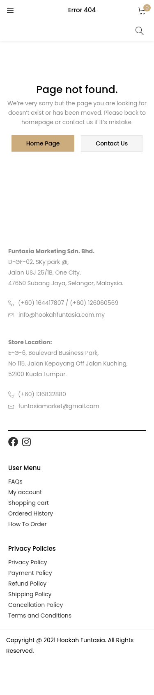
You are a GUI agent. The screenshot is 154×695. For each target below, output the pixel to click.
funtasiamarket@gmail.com (58, 406)
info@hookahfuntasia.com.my (61, 315)
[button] (142, 10)
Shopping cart (28, 503)
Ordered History (30, 513)
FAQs (15, 481)
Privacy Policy (27, 562)
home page (43, 143)
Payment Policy (30, 573)
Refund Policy (27, 583)
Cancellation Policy (35, 605)
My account (25, 492)
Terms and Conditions (39, 615)
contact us (112, 143)
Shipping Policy (30, 594)
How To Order (27, 524)
